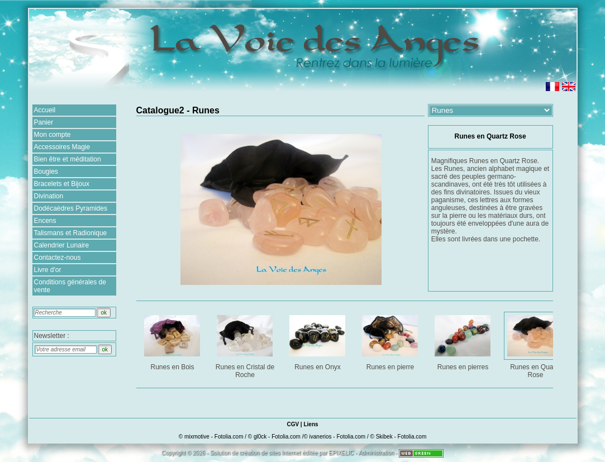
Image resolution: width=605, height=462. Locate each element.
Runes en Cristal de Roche (246, 344)
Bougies (46, 171)
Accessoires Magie (62, 147)
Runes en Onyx (318, 340)
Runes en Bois (173, 340)
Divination (49, 196)
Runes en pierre (391, 340)
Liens (310, 424)
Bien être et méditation (67, 159)
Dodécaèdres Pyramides (70, 208)
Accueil (45, 110)
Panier (44, 122)
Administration (376, 453)
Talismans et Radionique (70, 233)
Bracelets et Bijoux (61, 184)
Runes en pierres (464, 340)
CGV (293, 424)
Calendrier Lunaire (61, 245)
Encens (45, 221)
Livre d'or (47, 270)
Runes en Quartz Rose (536, 344)
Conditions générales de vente (70, 286)
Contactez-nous (57, 257)
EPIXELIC (341, 453)
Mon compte (52, 135)
